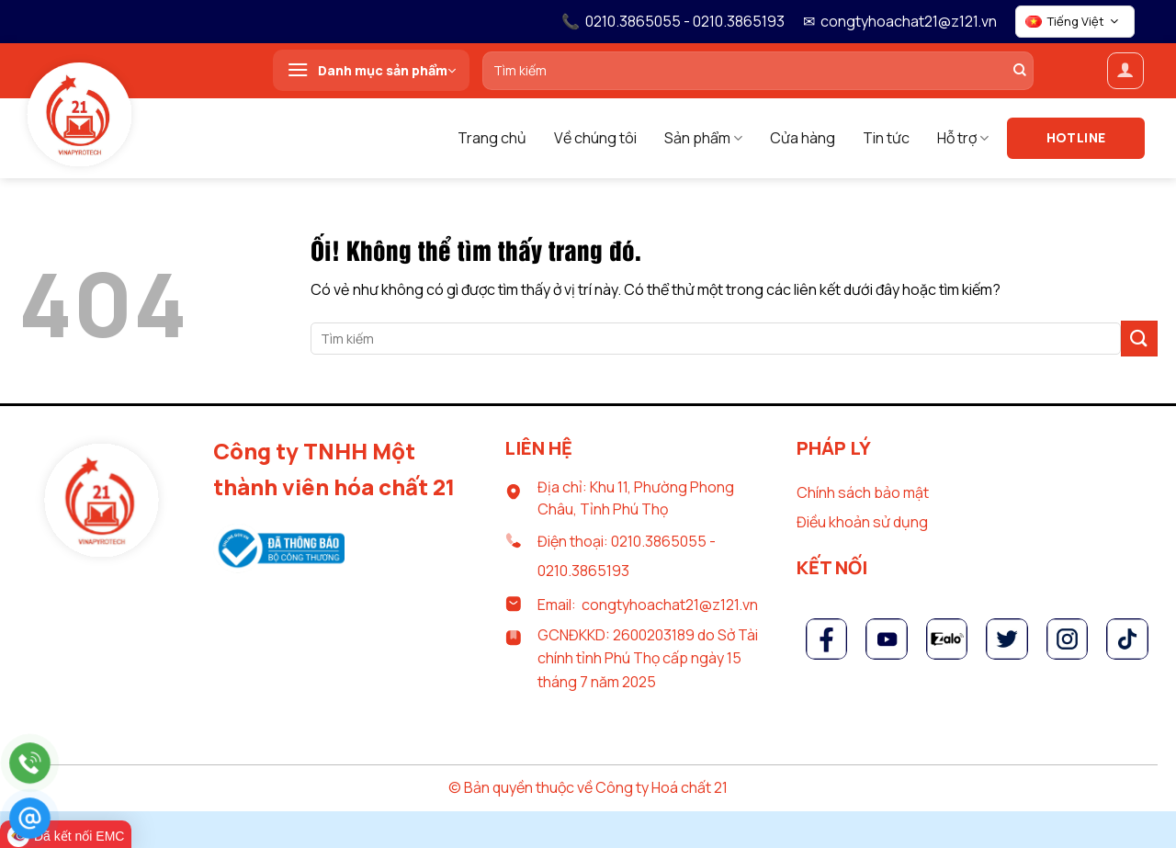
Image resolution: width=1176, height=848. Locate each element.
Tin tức (886, 138)
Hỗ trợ (963, 138)
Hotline (1076, 137)
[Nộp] (1139, 338)
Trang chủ (492, 138)
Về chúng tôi (595, 138)
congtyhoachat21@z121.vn (908, 21)
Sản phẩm (703, 138)
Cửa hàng (802, 138)
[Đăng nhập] (1125, 70)
